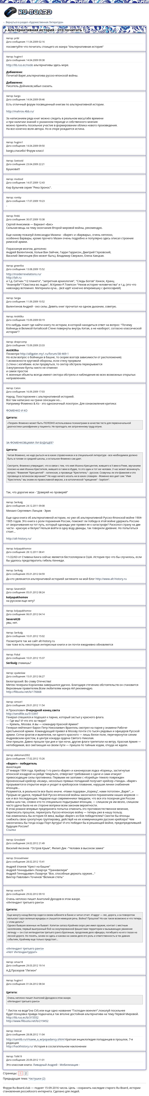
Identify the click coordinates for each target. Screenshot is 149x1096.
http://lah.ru (14, 277)
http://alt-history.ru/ (18, 538)
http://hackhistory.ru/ (19, 1046)
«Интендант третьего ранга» (25, 948)
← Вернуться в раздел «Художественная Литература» (33, 22)
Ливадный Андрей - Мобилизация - (56, 1065)
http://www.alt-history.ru (111, 579)
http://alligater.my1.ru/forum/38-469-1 (44, 354)
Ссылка (11, 830)
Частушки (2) (37, 1078)
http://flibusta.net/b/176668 (23, 692)
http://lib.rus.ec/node (19, 65)
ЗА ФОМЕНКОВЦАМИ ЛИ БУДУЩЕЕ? (30, 442)
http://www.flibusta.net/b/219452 (27, 1021)
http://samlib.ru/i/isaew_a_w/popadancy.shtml (35, 1039)
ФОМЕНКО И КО (17, 410)
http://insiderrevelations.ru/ (23, 274)
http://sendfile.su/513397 (22, 713)
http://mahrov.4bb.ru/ (20, 111)
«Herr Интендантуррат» (21, 952)
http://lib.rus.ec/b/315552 (22, 1017)
